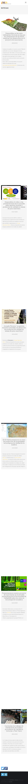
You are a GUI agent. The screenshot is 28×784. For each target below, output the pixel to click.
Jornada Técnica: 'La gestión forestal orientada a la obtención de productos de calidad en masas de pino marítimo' (14, 136)
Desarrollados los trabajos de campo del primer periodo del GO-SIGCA (14, 590)
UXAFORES (5, 335)
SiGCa (4, 196)
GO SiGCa (11, 780)
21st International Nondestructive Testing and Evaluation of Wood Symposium (13, 442)
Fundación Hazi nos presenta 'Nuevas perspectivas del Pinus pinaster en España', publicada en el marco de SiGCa (14, 371)
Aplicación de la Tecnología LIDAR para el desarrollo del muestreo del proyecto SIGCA (14, 638)
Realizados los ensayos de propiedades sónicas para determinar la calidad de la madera (14, 536)
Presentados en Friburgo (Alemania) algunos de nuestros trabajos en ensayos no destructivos (14, 421)
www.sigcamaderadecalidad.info (10, 65)
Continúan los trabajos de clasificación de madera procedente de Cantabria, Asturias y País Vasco (14, 274)
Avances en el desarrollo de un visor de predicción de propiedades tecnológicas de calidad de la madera (14, 320)
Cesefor (10, 781)
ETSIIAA (9, 245)
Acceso (16, 780)
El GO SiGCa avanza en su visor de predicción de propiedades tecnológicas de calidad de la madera (14, 180)
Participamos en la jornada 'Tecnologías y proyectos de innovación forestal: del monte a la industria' (14, 742)
